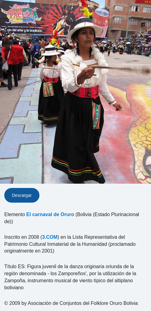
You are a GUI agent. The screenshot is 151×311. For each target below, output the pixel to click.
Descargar (22, 195)
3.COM (50, 237)
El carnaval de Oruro (50, 214)
